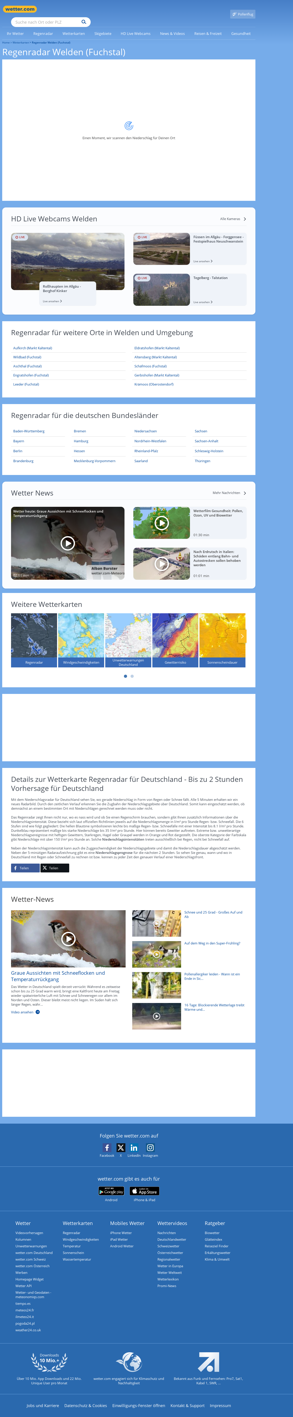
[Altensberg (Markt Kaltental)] (189, 350)
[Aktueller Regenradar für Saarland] (141, 455)
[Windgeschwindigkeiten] (81, 634)
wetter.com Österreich (32, 1259)
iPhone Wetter (121, 1226)
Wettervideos (172, 1216)
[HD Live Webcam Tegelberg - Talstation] (190, 283)
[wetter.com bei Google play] (111, 1188)
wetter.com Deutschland (34, 1246)
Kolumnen (23, 1233)
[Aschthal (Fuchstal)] (68, 359)
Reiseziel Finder (216, 1239)
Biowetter (212, 1226)
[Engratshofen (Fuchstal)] (68, 368)
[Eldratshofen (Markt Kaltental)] (189, 341)
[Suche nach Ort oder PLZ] (84, 9)
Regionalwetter (168, 1253)
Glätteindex (213, 1233)
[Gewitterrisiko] (175, 634)
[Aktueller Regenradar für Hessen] (79, 445)
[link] (15, 27)
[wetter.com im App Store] (144, 1188)
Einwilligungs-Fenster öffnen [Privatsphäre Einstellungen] (138, 1399)
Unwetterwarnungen (31, 1239)
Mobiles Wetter (127, 1216)
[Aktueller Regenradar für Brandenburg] (23, 455)
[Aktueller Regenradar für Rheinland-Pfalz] (146, 445)
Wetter (23, 1216)
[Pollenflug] (242, 9)
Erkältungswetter (217, 1246)
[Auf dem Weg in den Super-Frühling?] (188, 950)
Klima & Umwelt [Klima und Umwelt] (217, 1253)
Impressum (220, 1399)
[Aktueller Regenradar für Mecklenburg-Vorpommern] (94, 455)
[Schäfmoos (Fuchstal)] (189, 359)
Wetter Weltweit (169, 1266)
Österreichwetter (170, 1246)
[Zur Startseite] (20, 9)
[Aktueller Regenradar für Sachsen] (201, 425)
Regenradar (71, 1226)
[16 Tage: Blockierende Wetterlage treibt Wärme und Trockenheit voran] (188, 1012)
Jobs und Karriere (43, 1399)
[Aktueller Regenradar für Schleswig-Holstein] (209, 445)
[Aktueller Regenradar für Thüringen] (202, 455)
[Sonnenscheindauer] (222, 634)
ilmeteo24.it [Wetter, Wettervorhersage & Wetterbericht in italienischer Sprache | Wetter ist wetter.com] (24, 1310)
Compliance (88, 1413)
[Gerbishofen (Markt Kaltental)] (189, 368)
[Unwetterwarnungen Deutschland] (128, 634)
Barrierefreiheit (119, 1413)
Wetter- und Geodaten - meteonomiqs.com (33, 1288)
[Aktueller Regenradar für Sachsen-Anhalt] (206, 435)
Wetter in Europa (170, 1259)
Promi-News (166, 1279)
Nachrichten (166, 1226)
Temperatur (72, 1239)
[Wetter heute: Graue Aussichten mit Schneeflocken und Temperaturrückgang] (67, 536)
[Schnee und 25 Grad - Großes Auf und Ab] (188, 919)
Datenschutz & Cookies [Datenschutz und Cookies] (85, 1399)
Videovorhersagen (29, 1226)
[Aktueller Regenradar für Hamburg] (81, 435)
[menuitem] (15, 27)
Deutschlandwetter (171, 1233)
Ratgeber (215, 1216)
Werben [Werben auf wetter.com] (21, 1266)
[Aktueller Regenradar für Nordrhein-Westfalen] (150, 435)
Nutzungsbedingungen (159, 1413)
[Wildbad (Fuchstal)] (68, 350)
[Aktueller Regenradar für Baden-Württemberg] (28, 425)
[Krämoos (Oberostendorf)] (189, 377)
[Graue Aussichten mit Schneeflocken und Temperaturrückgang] (65, 958)
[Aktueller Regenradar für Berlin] (17, 445)
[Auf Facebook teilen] (25, 861)
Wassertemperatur (77, 1253)
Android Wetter (122, 1239)
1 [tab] (125, 670)
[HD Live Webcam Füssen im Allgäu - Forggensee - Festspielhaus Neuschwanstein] (190, 242)
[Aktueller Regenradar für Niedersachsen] (145, 425)
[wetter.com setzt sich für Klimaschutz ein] (129, 1366)
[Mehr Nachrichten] (230, 486)
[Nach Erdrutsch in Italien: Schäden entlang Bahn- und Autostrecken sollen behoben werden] (190, 557)
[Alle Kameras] (233, 212)
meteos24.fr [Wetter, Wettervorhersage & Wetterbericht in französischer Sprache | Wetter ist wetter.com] (24, 1303)
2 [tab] (132, 670)
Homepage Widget (29, 1273)
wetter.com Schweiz (30, 1253)
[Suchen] (118, 9)
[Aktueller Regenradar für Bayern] (18, 435)
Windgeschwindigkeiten (81, 1233)
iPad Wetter (119, 1233)
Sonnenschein (73, 1246)
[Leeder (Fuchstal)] (68, 377)
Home (6, 36)
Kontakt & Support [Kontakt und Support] (187, 1399)
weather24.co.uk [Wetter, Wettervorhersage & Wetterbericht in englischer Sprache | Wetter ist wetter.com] (28, 1323)
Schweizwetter (168, 1239)
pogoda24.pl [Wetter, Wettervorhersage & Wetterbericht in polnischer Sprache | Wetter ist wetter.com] (25, 1317)
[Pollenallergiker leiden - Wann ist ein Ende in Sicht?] (188, 981)
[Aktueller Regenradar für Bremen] (80, 425)
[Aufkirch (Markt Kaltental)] (68, 341)
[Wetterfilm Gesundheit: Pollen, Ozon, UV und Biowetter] (190, 516)
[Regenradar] (34, 634)
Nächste (242, 629)
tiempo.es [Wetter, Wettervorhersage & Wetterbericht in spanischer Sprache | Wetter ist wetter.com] (23, 1297)
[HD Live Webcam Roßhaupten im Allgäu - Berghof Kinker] (67, 262)
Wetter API (23, 1279)
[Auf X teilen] (54, 861)
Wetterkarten (21, 36)
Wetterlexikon (168, 1273)
